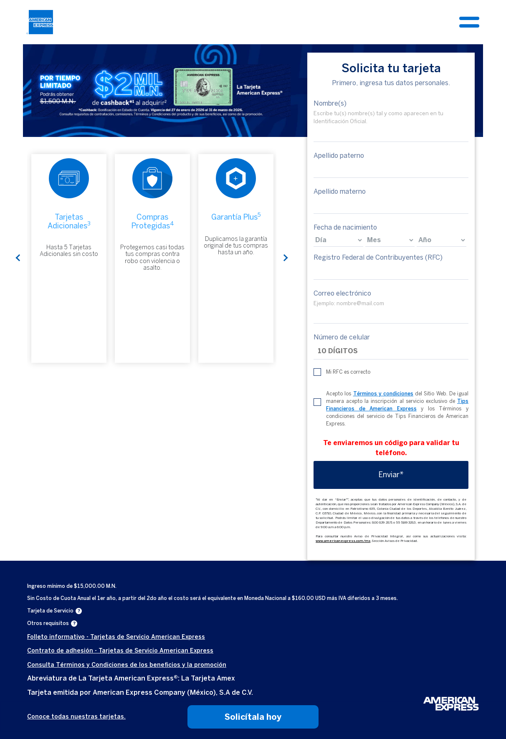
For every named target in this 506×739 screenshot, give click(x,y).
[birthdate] (338, 240)
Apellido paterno (339, 155)
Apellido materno (340, 191)
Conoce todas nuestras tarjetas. (76, 716)
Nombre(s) (330, 103)
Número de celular (342, 338)
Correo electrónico (342, 293)
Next (284, 258)
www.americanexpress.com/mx (343, 541)
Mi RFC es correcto (348, 372)
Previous (18, 258)
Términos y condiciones (383, 394)
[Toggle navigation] (469, 22)
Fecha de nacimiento (345, 227)
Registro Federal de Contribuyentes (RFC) (378, 257)
